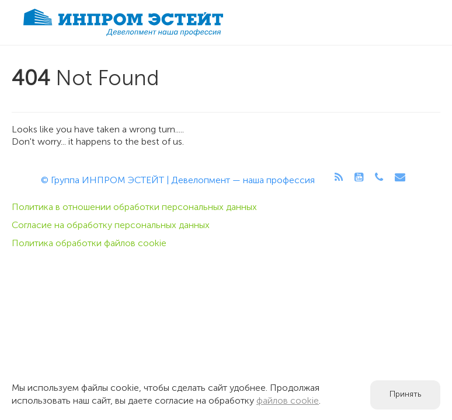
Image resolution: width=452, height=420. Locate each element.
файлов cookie (287, 401)
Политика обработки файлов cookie (89, 244)
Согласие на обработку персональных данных (111, 225)
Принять (405, 394)
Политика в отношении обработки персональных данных (134, 207)
